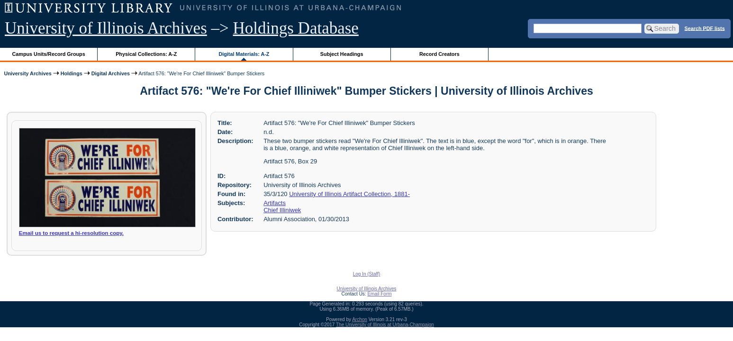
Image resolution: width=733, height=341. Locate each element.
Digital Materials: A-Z (243, 54)
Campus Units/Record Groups (48, 54)
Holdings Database (296, 28)
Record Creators (439, 54)
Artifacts (274, 202)
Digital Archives (110, 73)
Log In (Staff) (366, 274)
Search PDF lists (705, 28)
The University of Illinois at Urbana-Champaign (385, 324)
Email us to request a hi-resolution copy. (71, 233)
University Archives (27, 73)
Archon (359, 319)
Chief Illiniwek (282, 210)
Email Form (379, 293)
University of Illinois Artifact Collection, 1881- (349, 193)
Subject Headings (341, 54)
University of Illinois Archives (106, 28)
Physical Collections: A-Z (146, 54)
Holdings (71, 73)
